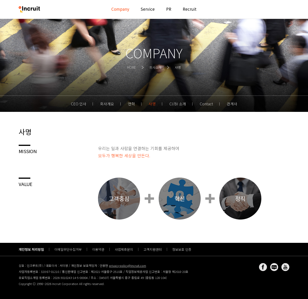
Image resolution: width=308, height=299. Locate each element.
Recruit (189, 9)
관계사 (232, 104)
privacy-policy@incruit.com (127, 265)
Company (120, 9)
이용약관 (98, 249)
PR (168, 9)
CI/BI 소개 (177, 104)
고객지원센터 (153, 249)
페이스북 (263, 267)
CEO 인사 (78, 104)
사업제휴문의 (124, 249)
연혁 (131, 104)
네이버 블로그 (274, 267)
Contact (206, 104)
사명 (152, 104)
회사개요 (107, 104)
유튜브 (285, 267)
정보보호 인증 (181, 249)
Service (148, 9)
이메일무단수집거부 (68, 249)
